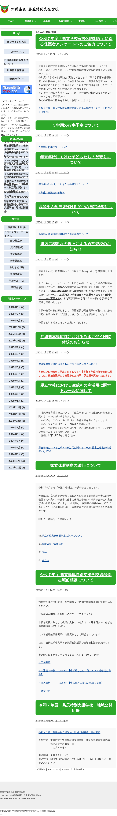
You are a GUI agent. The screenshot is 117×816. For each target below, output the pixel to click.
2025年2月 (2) (16, 394)
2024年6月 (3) (16, 447)
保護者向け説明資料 (52, 544)
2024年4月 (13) (16, 461)
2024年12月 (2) (16, 407)
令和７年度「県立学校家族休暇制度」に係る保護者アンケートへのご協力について (16, 147)
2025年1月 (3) (16, 401)
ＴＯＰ (11, 21)
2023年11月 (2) (16, 467)
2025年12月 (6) (16, 327)
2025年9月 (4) (16, 347)
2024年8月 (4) (16, 434)
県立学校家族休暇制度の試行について (62, 535)
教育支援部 (64, 21)
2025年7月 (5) (16, 360)
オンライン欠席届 (16, 42)
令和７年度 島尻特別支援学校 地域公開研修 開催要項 (69, 732)
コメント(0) (62, 54)
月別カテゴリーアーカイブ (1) (16, 234)
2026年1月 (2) (16, 320)
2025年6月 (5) (16, 367)
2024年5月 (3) (16, 454)
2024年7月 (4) (16, 441)
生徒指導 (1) (16, 254)
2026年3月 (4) (16, 307)
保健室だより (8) (17, 227)
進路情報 (20, 121)
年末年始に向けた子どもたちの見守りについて (63, 184)
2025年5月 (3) (16, 374)
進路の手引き (17, 79)
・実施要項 (44, 662)
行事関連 (20, 118)
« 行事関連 (41, 769)
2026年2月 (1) (16, 314)
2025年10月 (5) (16, 340)
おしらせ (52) (17, 267)
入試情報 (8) (16, 247)
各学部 (46, 21)
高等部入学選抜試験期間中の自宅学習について (63, 234)
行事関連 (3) (16, 260)
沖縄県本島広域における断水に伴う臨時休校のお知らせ (68, 364)
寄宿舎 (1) (16, 287)
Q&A (44, 552)
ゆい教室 (99, 21)
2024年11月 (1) (16, 414)
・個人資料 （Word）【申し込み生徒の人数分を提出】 (71, 682)
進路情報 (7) (16, 274)
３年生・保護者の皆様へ (52, 192)
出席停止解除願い (16, 70)
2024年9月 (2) (16, 427)
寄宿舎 (81, 21)
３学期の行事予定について (75, 125)
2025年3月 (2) (16, 387)
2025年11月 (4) (16, 334)
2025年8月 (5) (16, 354)
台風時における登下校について (16, 61)
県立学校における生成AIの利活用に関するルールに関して (16, 187)
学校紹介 (29, 21)
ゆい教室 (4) (16, 240)
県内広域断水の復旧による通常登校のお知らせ (16, 174)
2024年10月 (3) (16, 421)
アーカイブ (67, 769)
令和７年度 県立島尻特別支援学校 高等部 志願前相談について (16, 200)
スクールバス (17, 51)
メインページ (53, 769)
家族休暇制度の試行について (75, 465)
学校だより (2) (16, 281)
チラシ (45, 560)
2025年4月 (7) (16, 380)
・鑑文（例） (46, 691)
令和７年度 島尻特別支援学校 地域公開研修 (16, 207)
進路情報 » (79, 769)
